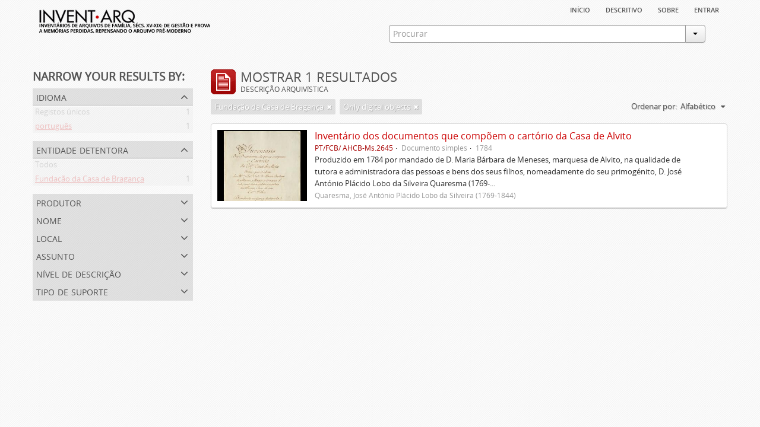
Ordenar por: (654, 106)
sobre (668, 8)
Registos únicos (62, 114)
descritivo (624, 8)
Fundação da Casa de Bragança (89, 181)
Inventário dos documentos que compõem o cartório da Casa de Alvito (473, 135)
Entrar (706, 8)
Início (580, 8)
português (53, 128)
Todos (46, 166)
